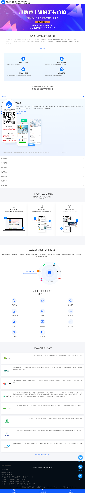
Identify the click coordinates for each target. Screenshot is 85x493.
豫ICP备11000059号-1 (70, 487)
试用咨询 (42, 48)
